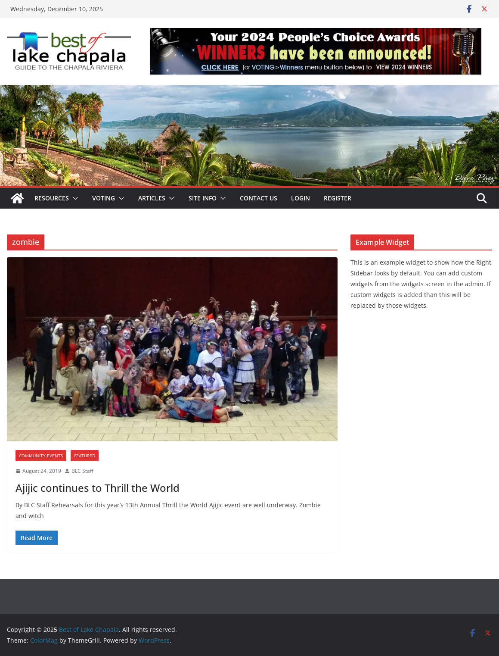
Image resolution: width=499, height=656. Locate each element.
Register (337, 198)
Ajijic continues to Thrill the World (97, 488)
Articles (151, 198)
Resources (51, 198)
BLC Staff (82, 471)
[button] (73, 198)
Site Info (203, 198)
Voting (103, 198)
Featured (84, 456)
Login (300, 198)
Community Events (41, 456)
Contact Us (258, 198)
